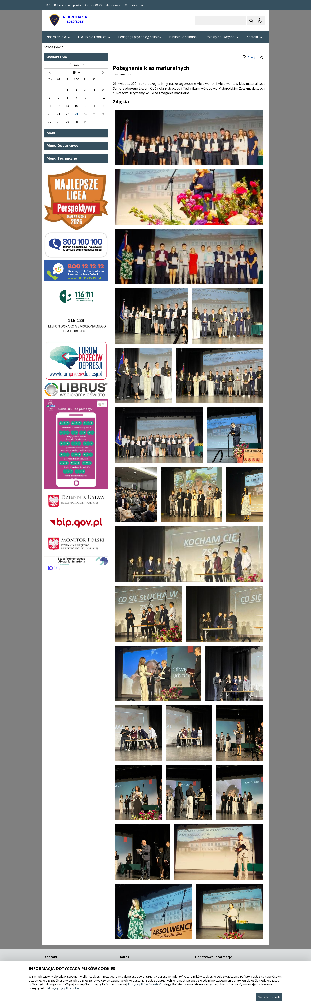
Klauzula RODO (93, 5)
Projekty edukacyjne (221, 37)
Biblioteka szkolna (183, 37)
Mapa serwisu (113, 5)
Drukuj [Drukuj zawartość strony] (248, 377)
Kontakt (254, 37)
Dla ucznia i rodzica (94, 37)
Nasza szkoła (58, 37)
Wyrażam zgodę (269, 997)
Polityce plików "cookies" (144, 984)
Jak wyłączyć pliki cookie (63, 988)
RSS (48, 5)
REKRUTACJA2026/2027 (75, 19)
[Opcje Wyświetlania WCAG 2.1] (260, 20)
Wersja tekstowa (134, 5)
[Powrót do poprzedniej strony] (262, 377)
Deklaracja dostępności (67, 5)
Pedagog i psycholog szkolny (139, 37)
